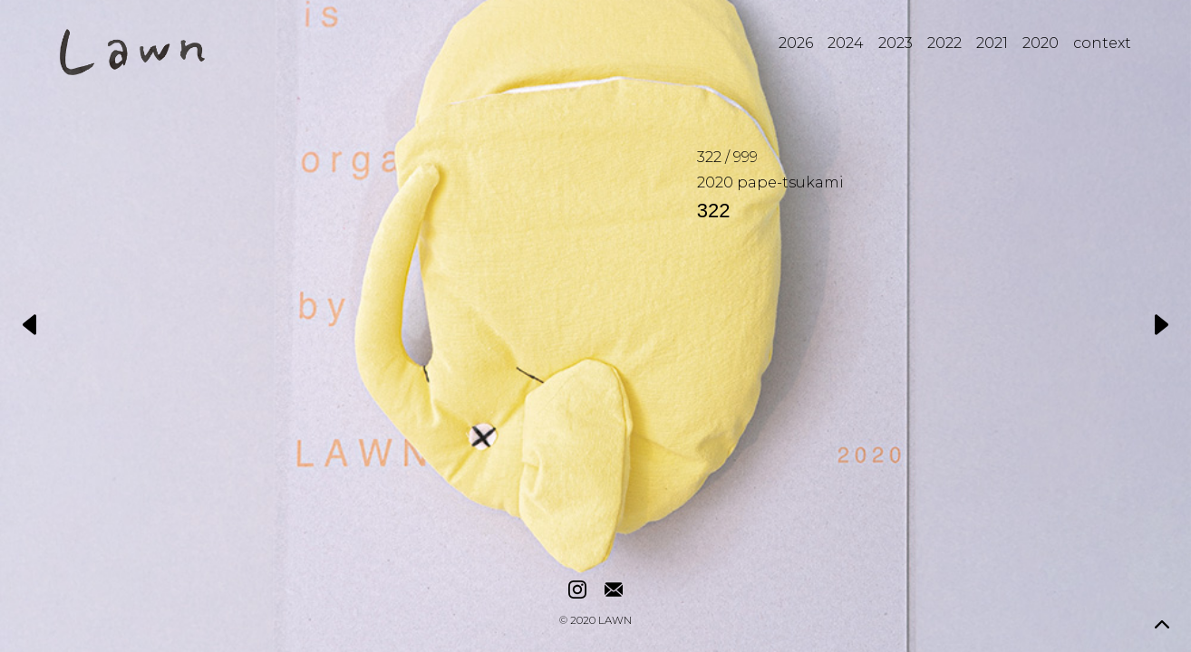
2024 (846, 43)
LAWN (615, 621)
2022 (944, 43)
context (1102, 43)
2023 (895, 43)
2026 (796, 43)
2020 (1040, 43)
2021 (992, 43)
